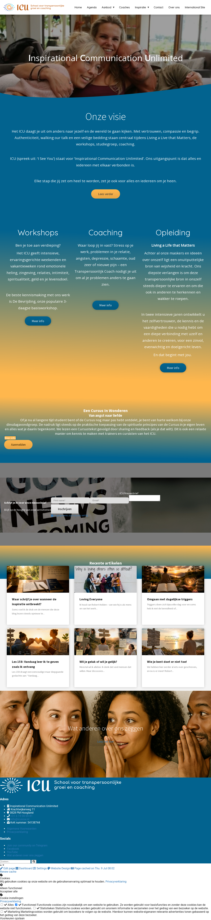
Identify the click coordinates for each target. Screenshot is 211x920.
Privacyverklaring (116, 881)
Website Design (59, 868)
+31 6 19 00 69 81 (21, 816)
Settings (40, 868)
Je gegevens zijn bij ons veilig (69, 516)
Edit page (8, 868)
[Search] (33, 861)
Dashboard (24, 868)
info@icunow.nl (19, 819)
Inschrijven (65, 509)
